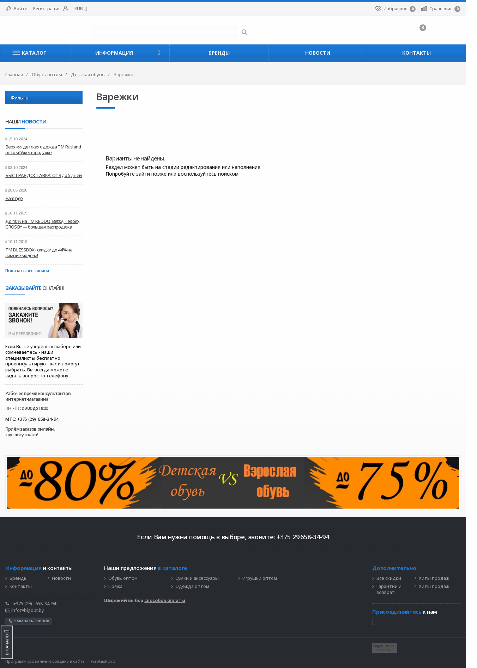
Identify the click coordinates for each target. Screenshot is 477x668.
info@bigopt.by (30, 610)
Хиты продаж (439, 578)
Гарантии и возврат (394, 589)
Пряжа (121, 586)
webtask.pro (109, 661)
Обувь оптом (128, 578)
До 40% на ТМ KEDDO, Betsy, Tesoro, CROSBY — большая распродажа (48, 224)
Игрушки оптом (265, 578)
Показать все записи (32, 271)
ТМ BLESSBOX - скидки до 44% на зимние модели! (44, 253)
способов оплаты (170, 600)
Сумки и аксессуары (202, 578)
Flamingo (19, 198)
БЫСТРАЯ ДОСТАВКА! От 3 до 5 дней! (49, 175)
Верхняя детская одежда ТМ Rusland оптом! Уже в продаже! (48, 150)
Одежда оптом (198, 586)
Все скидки (394, 578)
